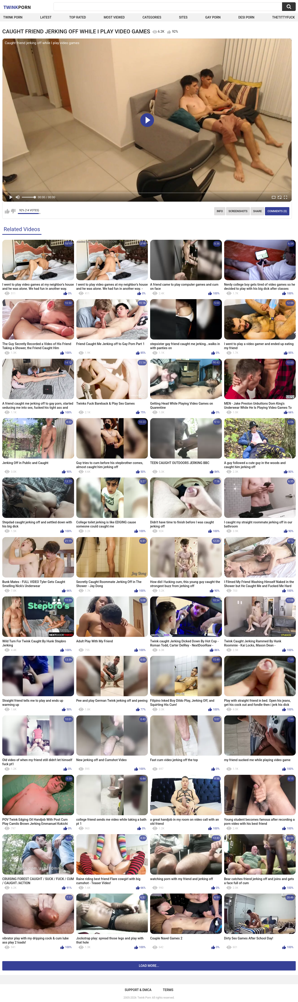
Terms (168, 990)
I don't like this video (13, 211)
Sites (183, 17)
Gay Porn (213, 17)
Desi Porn (246, 17)
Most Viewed (114, 17)
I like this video (7, 211)
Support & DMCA (138, 990)
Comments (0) (277, 211)
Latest (45, 17)
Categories (151, 17)
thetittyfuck (283, 17)
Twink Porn (13, 17)
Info (220, 211)
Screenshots (238, 211)
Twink (17, 7)
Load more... (149, 966)
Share (257, 211)
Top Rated (77, 17)
